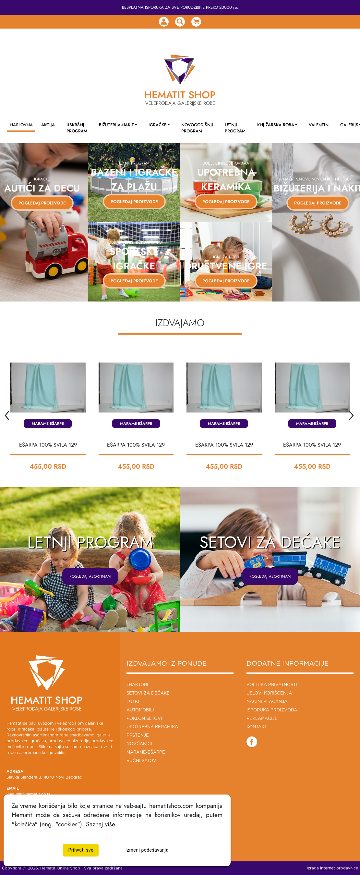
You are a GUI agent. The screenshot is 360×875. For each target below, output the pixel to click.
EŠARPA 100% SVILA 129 (48, 445)
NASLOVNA (21, 125)
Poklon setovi (144, 719)
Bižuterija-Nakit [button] (116, 125)
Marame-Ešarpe (48, 423)
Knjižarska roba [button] (275, 125)
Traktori (137, 685)
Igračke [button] (157, 125)
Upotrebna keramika (152, 727)
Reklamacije (262, 719)
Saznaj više (100, 824)
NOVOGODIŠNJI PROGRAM (197, 128)
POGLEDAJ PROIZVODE (39, 203)
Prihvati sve (81, 850)
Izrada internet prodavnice (332, 868)
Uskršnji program (76, 128)
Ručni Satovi (142, 761)
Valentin (319, 125)
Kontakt (256, 727)
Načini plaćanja (266, 702)
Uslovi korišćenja (269, 693)
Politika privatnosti (271, 685)
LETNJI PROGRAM (235, 128)
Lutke (133, 702)
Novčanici (139, 744)
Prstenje (137, 735)
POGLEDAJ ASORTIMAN (90, 576)
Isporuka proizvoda (271, 710)
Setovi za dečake (148, 693)
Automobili (140, 710)
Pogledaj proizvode (134, 202)
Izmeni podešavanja (147, 850)
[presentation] (6, 413)
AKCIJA (48, 125)
